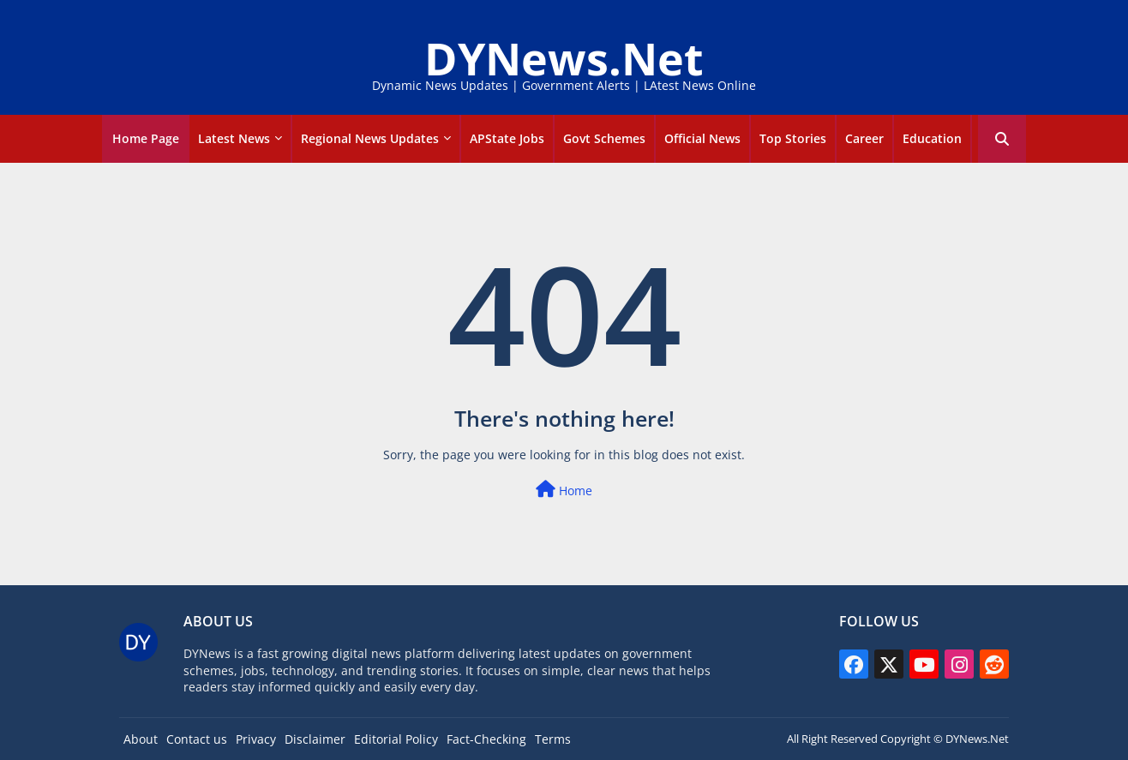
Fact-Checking (486, 739)
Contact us (196, 739)
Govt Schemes (604, 138)
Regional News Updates (370, 138)
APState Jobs (507, 138)
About (140, 739)
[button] (1002, 139)
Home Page (145, 138)
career (864, 138)
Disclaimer (315, 739)
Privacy (256, 739)
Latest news (234, 138)
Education (932, 138)
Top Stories (792, 138)
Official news (702, 138)
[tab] (145, 139)
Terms (553, 739)
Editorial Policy (396, 739)
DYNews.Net (564, 57)
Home (564, 490)
